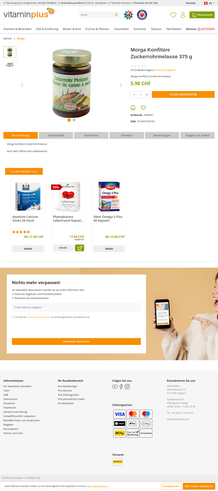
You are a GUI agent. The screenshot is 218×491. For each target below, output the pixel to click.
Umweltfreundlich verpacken (19, 416)
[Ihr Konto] (183, 15)
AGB (5, 394)
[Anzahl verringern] (134, 94)
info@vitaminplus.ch (178, 419)
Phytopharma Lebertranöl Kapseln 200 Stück (68, 218)
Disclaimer (9, 403)
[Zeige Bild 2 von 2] (74, 120)
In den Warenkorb (183, 94)
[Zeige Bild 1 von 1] (69, 120)
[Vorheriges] (22, 84)
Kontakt (190, 3)
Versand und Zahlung (15, 411)
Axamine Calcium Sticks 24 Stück (25, 218)
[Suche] (95, 14)
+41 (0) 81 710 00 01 (182, 412)
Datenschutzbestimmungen (38, 317)
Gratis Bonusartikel (72, 2)
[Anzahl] (140, 94)
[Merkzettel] (173, 14)
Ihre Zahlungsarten (68, 394)
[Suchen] (116, 14)
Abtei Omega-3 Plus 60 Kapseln (108, 218)
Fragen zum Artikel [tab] (197, 135)
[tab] (20, 135)
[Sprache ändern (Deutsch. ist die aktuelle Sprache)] (209, 3)
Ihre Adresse (65, 390)
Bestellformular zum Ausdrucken (21, 420)
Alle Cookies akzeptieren (199, 486)
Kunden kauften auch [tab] (24, 171)
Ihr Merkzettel (65, 403)
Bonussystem (10, 428)
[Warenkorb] (202, 14)
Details (28, 248)
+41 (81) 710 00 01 (47, 2)
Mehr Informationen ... (97, 486)
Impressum (9, 407)
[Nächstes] (121, 84)
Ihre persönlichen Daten (71, 399)
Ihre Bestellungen (67, 386)
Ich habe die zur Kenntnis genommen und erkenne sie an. (52, 317)
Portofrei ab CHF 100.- (146, 2)
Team (6, 390)
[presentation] (38, 328)
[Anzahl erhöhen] (147, 94)
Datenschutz (10, 399)
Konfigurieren (171, 486)
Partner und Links (13, 433)
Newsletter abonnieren (76, 341)
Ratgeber (8, 424)
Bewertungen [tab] (162, 135)
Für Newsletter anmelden (17, 386)
